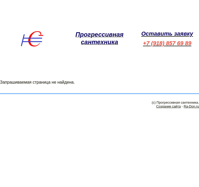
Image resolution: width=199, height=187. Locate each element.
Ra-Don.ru (191, 106)
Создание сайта (168, 106)
